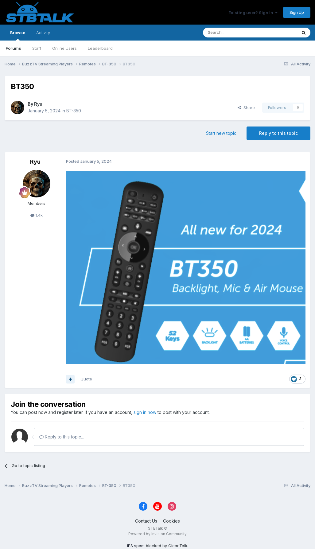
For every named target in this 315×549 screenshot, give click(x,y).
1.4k (36, 215)
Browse (17, 35)
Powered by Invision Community (157, 533)
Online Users (64, 48)
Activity (43, 32)
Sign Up (297, 12)
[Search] (234, 32)
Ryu (38, 104)
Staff (36, 48)
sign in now (145, 412)
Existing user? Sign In (253, 12)
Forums (13, 48)
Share (246, 107)
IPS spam (136, 545)
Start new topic (221, 133)
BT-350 (73, 110)
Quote (86, 378)
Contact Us (146, 521)
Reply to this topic (278, 133)
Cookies (171, 521)
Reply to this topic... (61, 436)
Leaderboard (100, 48)
